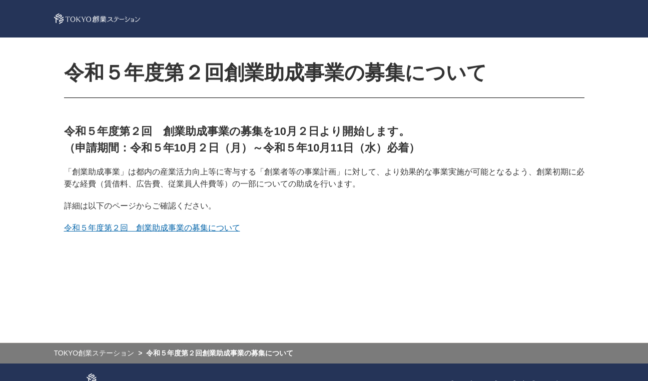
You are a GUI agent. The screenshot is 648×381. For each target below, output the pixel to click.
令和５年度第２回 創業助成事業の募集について (152, 228)
